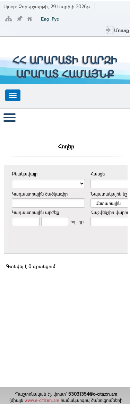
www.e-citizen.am (42, 400)
